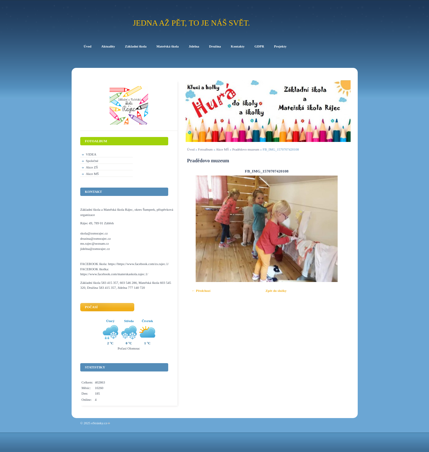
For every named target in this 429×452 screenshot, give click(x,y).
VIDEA (91, 154)
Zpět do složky (275, 290)
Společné (92, 161)
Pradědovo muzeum (246, 149)
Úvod (190, 149)
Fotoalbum (205, 149)
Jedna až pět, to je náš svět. (191, 23)
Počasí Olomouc (129, 348)
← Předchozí (201, 290)
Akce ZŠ (92, 167)
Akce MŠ (222, 149)
